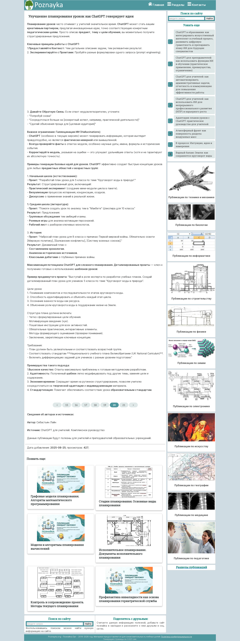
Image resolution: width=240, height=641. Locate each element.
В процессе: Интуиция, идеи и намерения (194, 144)
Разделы (178, 5)
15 (66, 405)
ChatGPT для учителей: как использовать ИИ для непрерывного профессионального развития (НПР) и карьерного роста (194, 105)
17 (85, 405)
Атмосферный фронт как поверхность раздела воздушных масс (191, 133)
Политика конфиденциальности (176, 636)
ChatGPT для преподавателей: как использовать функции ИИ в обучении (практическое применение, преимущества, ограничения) (194, 64)
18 (95, 405)
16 (76, 405)
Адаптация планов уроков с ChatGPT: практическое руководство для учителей (193, 121)
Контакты (199, 5)
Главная (158, 5)
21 (123, 405)
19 (104, 405)
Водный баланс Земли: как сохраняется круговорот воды (194, 154)
